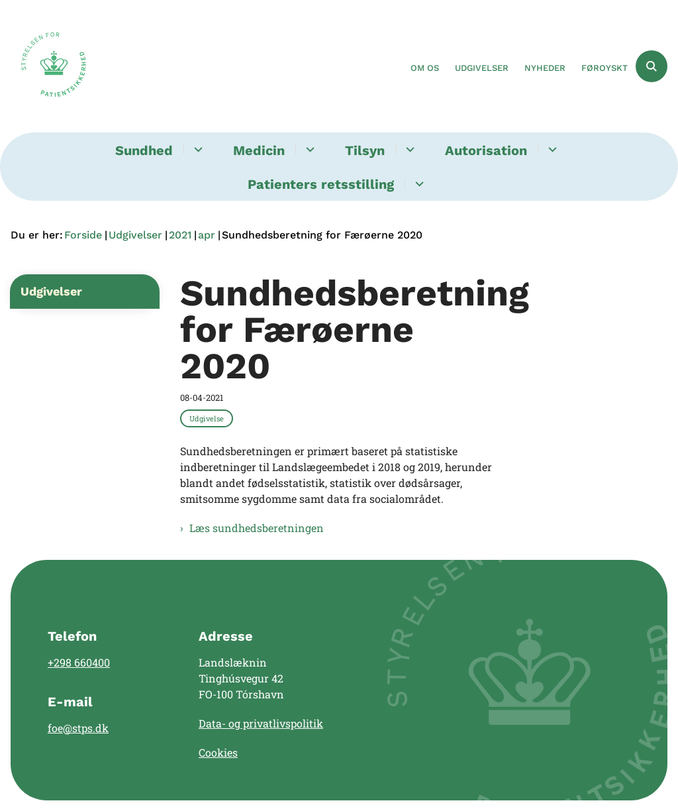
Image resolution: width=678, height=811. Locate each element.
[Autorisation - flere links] (550, 149)
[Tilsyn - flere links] (408, 149)
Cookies (218, 752)
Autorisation (486, 150)
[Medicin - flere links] (308, 149)
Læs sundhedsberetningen (256, 528)
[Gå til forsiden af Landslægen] (48, 66)
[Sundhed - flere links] (196, 149)
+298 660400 (79, 662)
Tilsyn (365, 150)
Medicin (259, 150)
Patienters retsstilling (321, 184)
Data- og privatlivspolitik (261, 723)
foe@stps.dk (78, 728)
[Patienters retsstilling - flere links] (417, 184)
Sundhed (144, 150)
